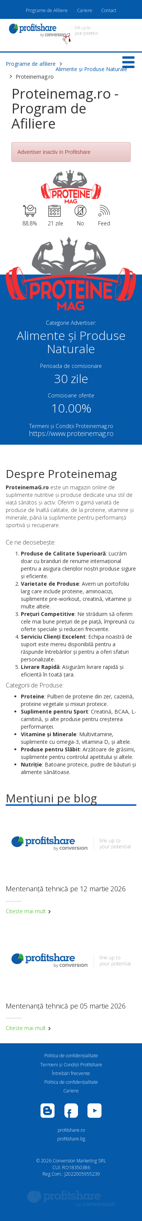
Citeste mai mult (28, 911)
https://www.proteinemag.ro (71, 433)
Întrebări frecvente (71, 1073)
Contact (108, 10)
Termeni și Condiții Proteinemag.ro (71, 426)
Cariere (84, 10)
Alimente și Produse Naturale (91, 69)
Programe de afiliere (31, 63)
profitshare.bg (71, 1139)
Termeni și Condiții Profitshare (71, 1064)
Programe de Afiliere (47, 10)
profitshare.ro (71, 1130)
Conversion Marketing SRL (79, 1160)
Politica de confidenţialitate (71, 1055)
